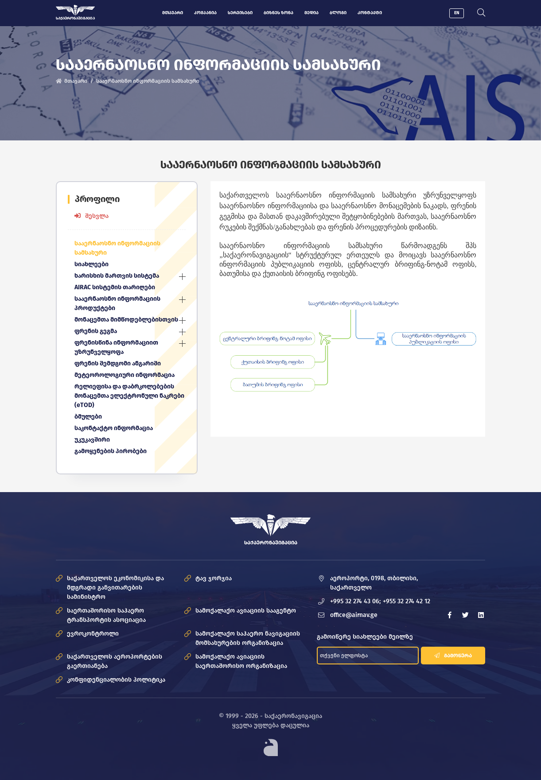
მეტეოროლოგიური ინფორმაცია (124, 375)
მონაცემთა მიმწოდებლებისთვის (126, 319)
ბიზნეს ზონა (278, 13)
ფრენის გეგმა (95, 331)
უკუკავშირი (92, 439)
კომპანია (205, 13)
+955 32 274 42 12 (407, 601)
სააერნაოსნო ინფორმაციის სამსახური (117, 248)
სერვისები (240, 13)
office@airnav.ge (354, 615)
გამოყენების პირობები (110, 451)
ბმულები (88, 416)
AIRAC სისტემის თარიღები (114, 287)
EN (456, 13)
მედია (311, 13)
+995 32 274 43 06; (356, 601)
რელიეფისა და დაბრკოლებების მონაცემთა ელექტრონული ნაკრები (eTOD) (129, 396)
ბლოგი (338, 13)
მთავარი (172, 13)
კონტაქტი (370, 13)
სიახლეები (91, 264)
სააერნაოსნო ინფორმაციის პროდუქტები (117, 303)
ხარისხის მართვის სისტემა (116, 275)
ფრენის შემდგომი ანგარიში (117, 363)
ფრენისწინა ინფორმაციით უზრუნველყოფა (116, 347)
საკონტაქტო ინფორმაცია (113, 428)
